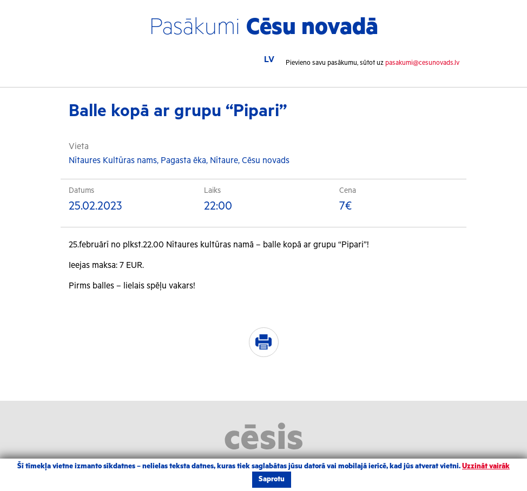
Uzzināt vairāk (486, 466)
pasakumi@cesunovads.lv (422, 63)
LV (269, 60)
